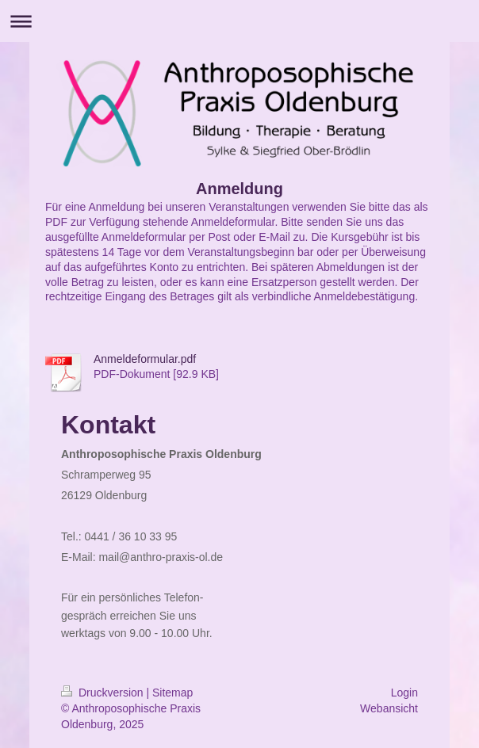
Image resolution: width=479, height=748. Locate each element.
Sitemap (172, 692)
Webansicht (389, 708)
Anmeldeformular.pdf (145, 359)
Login (404, 692)
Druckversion (103, 692)
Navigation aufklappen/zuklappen (239, 21)
